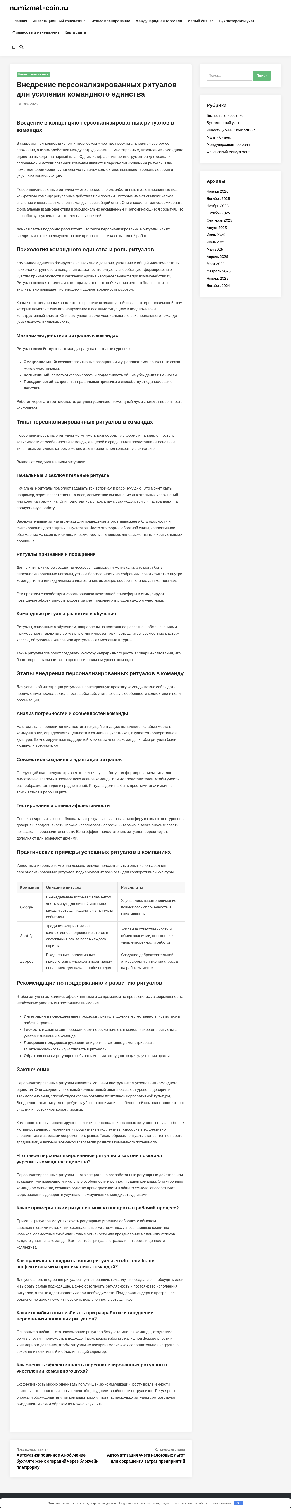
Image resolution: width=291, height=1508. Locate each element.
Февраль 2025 (219, 271)
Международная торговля (159, 21)
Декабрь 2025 (218, 198)
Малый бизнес (200, 21)
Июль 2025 (216, 235)
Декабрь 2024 (218, 286)
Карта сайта (75, 32)
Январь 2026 (217, 191)
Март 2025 (215, 264)
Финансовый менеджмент (35, 32)
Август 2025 (217, 227)
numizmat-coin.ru (39, 7)
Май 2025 (215, 249)
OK (238, 1503)
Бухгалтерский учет (236, 21)
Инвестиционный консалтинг (59, 21)
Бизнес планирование (110, 21)
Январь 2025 (217, 278)
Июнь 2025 (216, 242)
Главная (19, 21)
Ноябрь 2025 (218, 206)
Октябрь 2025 (218, 213)
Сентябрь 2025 (219, 220)
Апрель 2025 (217, 257)
